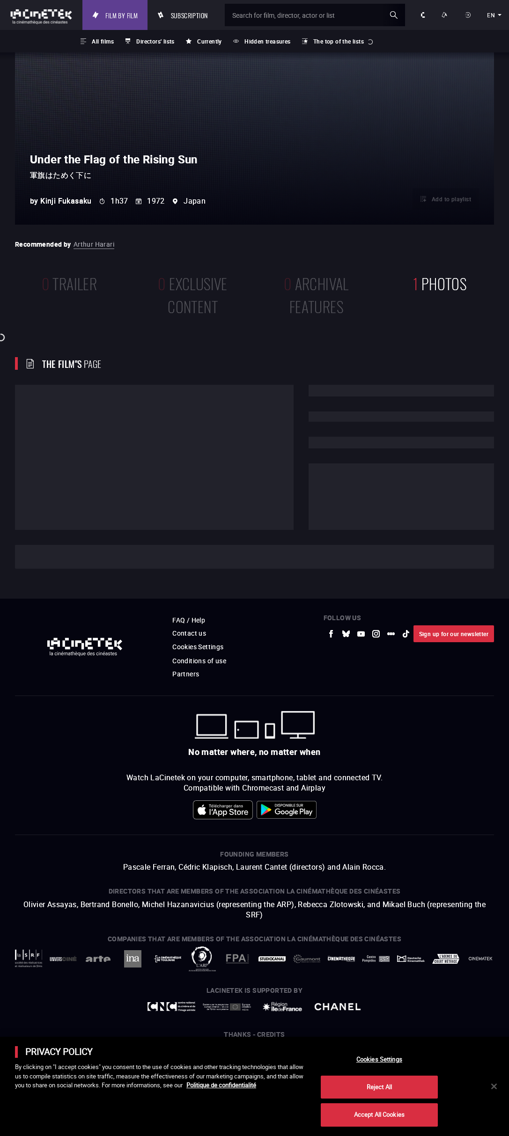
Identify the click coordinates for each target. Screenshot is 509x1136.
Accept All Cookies (379, 1114)
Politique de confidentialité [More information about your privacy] (221, 1085)
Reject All (379, 1087)
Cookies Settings (379, 1059)
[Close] (494, 1086)
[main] (254, 1086)
